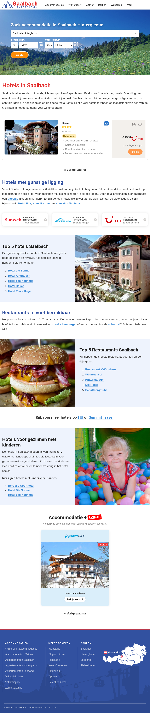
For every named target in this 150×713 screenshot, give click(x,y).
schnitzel (114, 324)
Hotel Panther (42, 203)
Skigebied (54, 671)
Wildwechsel (93, 374)
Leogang (86, 659)
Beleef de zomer (58, 682)
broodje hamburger (64, 324)
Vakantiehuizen (14, 676)
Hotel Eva (24, 203)
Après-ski (54, 676)
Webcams (116, 4)
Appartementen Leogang (19, 671)
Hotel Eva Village (19, 291)
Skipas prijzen (57, 654)
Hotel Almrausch (19, 275)
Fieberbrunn (88, 665)
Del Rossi (91, 384)
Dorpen (102, 4)
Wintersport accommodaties (21, 648)
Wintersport (74, 4)
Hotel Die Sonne (19, 490)
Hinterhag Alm (94, 379)
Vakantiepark (12, 682)
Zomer (90, 4)
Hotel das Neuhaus (68, 203)
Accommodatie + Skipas (19, 654)
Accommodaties (54, 4)
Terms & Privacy (37, 707)
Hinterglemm (88, 654)
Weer (129, 4)
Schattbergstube (96, 390)
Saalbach (86, 648)
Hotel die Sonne (18, 270)
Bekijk (135, 152)
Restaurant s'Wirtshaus (100, 369)
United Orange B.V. (16, 707)
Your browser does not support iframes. (75, 42)
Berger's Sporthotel (21, 485)
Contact (53, 707)
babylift (13, 198)
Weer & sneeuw (58, 665)
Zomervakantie (13, 687)
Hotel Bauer (16, 285)
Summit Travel (101, 417)
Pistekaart (54, 659)
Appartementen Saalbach (19, 659)
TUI (80, 417)
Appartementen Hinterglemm (21, 665)
